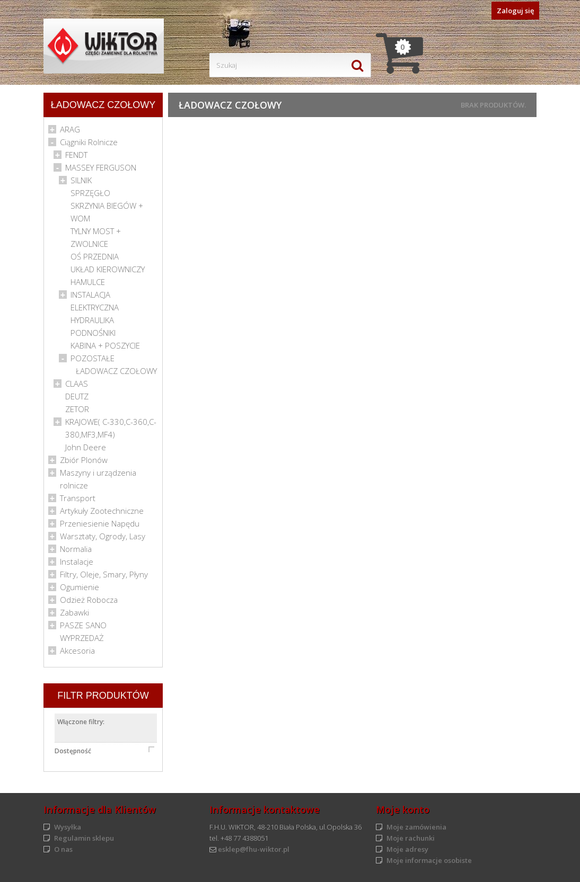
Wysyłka (67, 827)
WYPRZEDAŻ (82, 637)
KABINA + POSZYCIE (105, 345)
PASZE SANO (83, 625)
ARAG (70, 129)
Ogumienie (79, 587)
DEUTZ (77, 396)
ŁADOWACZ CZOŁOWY (116, 371)
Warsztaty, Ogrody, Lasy (102, 536)
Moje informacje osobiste (429, 860)
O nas (63, 849)
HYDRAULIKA (92, 320)
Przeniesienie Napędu (99, 523)
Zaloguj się (515, 10)
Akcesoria (77, 650)
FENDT (76, 154)
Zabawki (74, 612)
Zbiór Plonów (84, 460)
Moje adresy (407, 849)
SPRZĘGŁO (90, 193)
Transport (77, 498)
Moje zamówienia (416, 827)
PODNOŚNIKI (93, 332)
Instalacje (76, 561)
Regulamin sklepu (84, 838)
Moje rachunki (410, 838)
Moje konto (402, 809)
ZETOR (77, 409)
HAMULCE (88, 282)
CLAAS (76, 383)
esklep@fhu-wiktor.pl (253, 849)
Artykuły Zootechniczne (102, 510)
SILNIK (81, 180)
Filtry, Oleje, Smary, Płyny (104, 574)
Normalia (76, 549)
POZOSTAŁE (93, 358)
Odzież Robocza (89, 599)
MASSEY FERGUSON (100, 167)
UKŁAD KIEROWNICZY (108, 269)
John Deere (85, 447)
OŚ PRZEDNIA (95, 256)
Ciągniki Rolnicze (89, 142)
